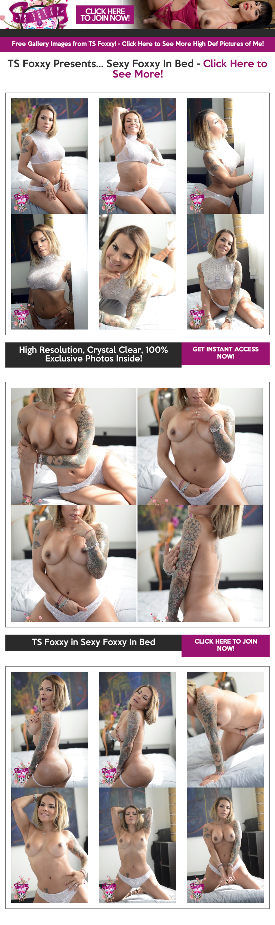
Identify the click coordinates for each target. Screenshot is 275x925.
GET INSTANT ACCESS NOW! (226, 353)
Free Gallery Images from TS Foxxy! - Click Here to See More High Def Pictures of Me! (138, 44)
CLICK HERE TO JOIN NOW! (225, 645)
